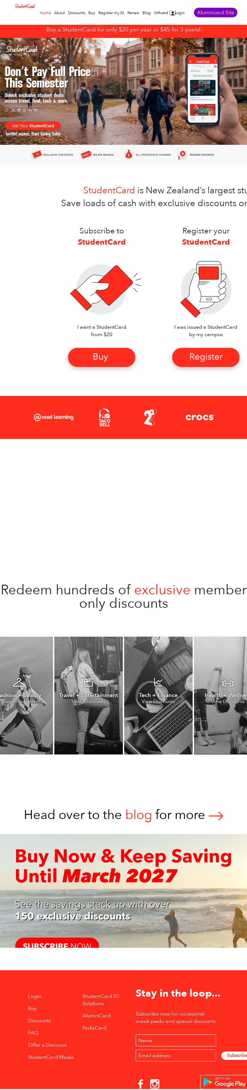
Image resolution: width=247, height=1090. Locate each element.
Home (45, 12)
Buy (91, 12)
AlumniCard (96, 1015)
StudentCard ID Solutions (100, 1000)
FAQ (33, 1032)
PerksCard (94, 1028)
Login (180, 12)
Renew (133, 12)
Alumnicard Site (215, 12)
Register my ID (111, 12)
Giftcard (161, 12)
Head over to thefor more (123, 815)
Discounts (76, 12)
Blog (146, 12)
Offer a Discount (47, 1045)
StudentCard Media (51, 1057)
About (59, 12)
